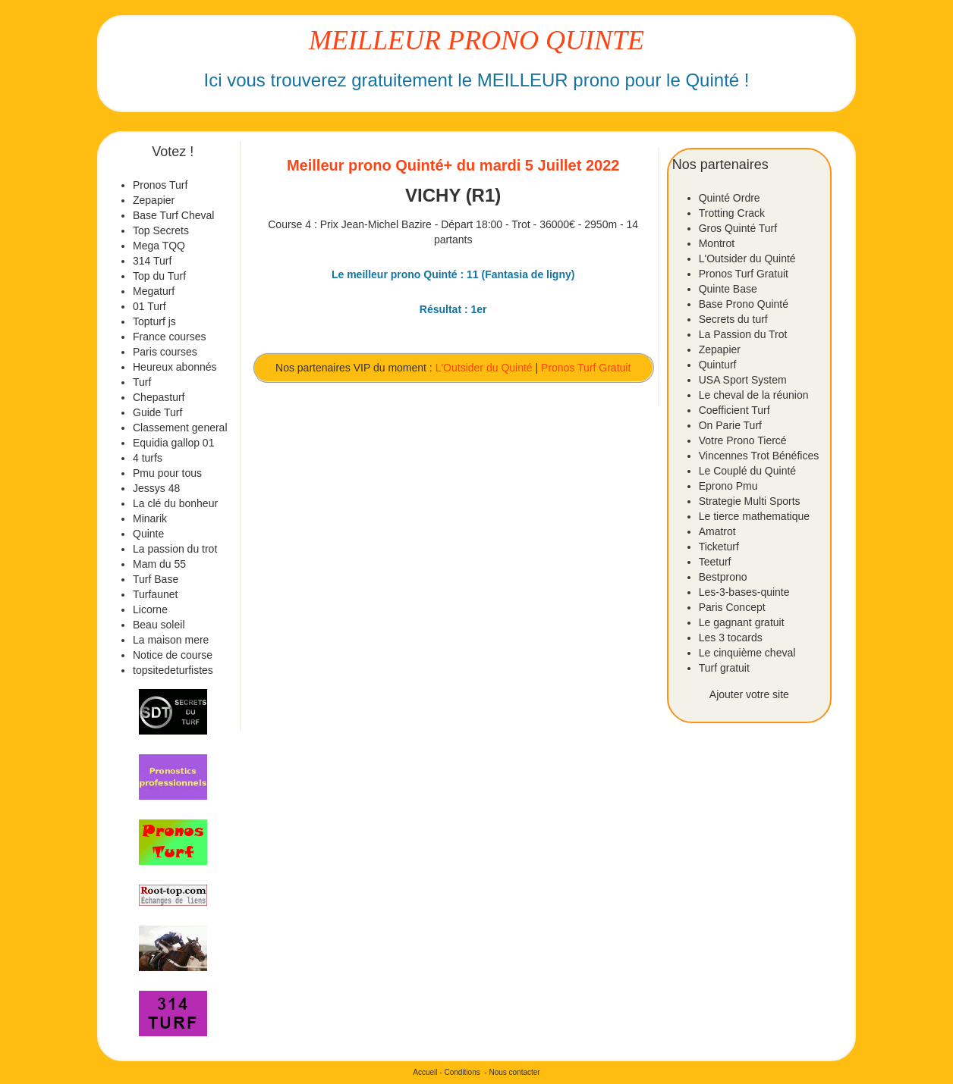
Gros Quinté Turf (738, 228)
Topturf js (154, 321)
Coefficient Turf (734, 410)
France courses (169, 337)
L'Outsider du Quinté (484, 368)
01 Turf (149, 306)
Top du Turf (159, 276)
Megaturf (154, 291)
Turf (142, 382)
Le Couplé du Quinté (747, 471)
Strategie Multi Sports (749, 501)
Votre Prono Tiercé (743, 440)
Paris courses (165, 352)
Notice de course (172, 655)
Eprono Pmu (728, 486)
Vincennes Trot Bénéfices (759, 456)
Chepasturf (158, 397)
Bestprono (723, 577)
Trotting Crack (732, 213)
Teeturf (715, 562)
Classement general (180, 427)
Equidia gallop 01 (173, 443)
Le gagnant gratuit (742, 622)
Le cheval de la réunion (754, 395)
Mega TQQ (159, 246)
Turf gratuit (724, 668)
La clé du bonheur (175, 503)
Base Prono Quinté (743, 304)
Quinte (148, 534)
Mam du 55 (159, 564)
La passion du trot (175, 549)
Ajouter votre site (749, 694)
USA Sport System (743, 380)
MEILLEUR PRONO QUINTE (476, 40)
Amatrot (717, 531)
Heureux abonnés (175, 367)
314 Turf (152, 261)
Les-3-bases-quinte (744, 592)
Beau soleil (159, 625)
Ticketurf (719, 546)
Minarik (150, 518)
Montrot (716, 243)
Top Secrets (161, 230)
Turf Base (155, 579)
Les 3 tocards (731, 637)
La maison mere (171, 640)
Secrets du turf (733, 319)
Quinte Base (728, 289)
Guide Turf (157, 412)
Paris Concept (732, 607)
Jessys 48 (156, 488)
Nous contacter (514, 1072)
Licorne (150, 609)
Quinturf (718, 365)
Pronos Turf (160, 185)
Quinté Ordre (729, 198)
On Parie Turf (730, 425)
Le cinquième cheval (747, 653)
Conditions (462, 1072)
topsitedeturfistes (173, 670)
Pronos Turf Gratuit (586, 368)
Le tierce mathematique (754, 516)
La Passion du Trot (743, 334)
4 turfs (147, 458)
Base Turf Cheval (173, 215)
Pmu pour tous (167, 473)
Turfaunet (155, 594)
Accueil (425, 1072)
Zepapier (154, 200)
